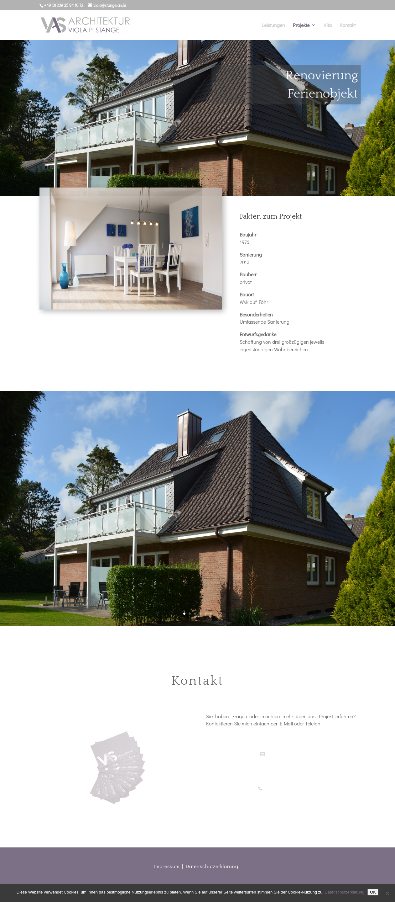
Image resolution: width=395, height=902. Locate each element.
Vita (328, 25)
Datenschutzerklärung (212, 866)
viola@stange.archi (283, 754)
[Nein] (387, 893)
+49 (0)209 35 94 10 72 (283, 788)
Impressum (166, 866)
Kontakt (348, 25)
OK (373, 892)
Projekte (301, 25)
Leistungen (273, 25)
